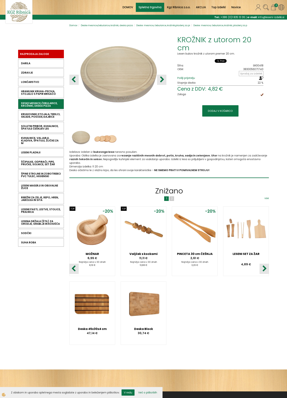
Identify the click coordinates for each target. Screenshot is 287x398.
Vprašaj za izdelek (251, 73)
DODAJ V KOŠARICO (220, 111)
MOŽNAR (92, 254)
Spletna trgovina (150, 7)
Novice (236, 7)
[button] (161, 80)
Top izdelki (218, 7)
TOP (72, 208)
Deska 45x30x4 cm (92, 329)
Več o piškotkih (147, 392)
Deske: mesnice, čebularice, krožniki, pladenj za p (220, 25)
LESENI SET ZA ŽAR (246, 254)
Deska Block (143, 329)
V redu (128, 392)
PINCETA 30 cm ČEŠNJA (195, 254)
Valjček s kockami (143, 254)
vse (266, 198)
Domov (73, 25)
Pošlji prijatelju (186, 78)
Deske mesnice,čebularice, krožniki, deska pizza (107, 25)
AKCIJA (201, 7)
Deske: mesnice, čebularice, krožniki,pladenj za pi (163, 25)
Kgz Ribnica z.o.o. (178, 7)
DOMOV (127, 7)
